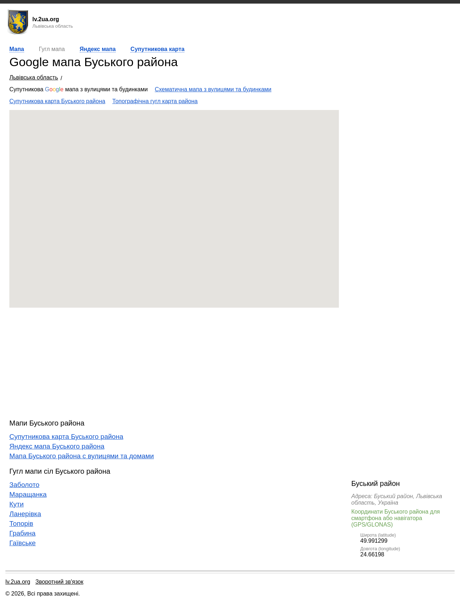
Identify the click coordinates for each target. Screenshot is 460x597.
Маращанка (28, 494)
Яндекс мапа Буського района (57, 446)
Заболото (24, 484)
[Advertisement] (174, 363)
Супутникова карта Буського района (57, 101)
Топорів (21, 523)
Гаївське (22, 543)
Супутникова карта (157, 49)
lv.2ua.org (17, 582)
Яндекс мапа (98, 49)
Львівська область (33, 77)
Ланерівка (25, 514)
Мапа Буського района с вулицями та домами (81, 456)
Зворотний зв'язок (59, 582)
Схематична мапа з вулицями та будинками (213, 89)
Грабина (22, 533)
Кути (16, 504)
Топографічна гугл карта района (155, 101)
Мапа (16, 49)
